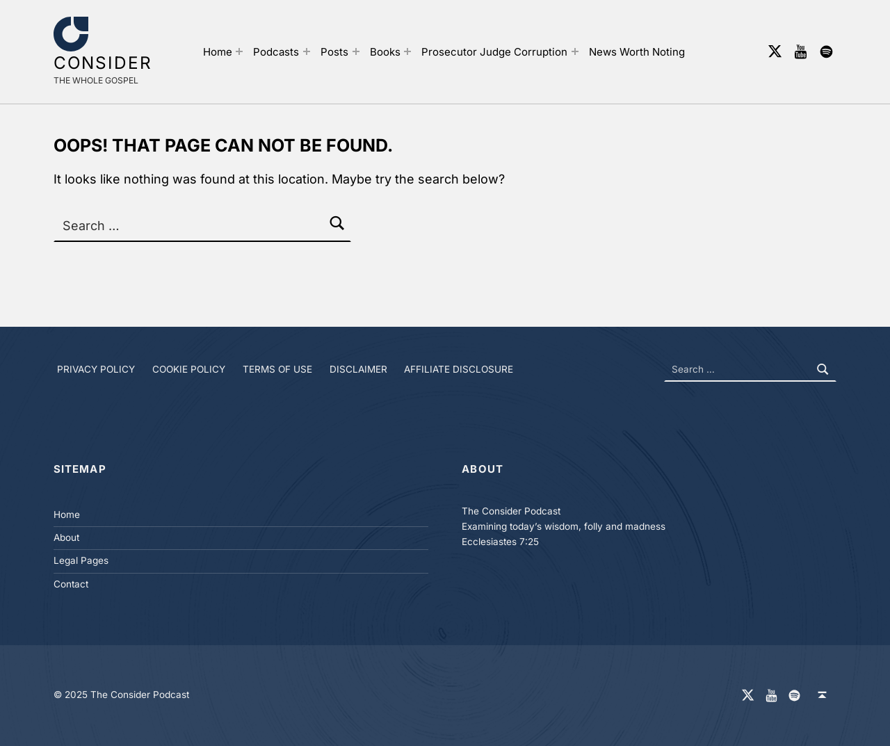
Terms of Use (277, 369)
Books (385, 51)
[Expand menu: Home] (239, 51)
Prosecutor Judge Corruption (494, 51)
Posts (334, 51)
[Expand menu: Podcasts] (306, 51)
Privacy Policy (96, 369)
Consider (103, 62)
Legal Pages (81, 560)
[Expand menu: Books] (407, 51)
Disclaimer (358, 369)
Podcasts (276, 51)
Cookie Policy (188, 369)
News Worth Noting (637, 51)
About (66, 537)
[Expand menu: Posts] (356, 51)
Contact (71, 584)
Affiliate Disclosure (458, 369)
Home (217, 51)
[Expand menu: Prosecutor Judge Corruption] (575, 51)
